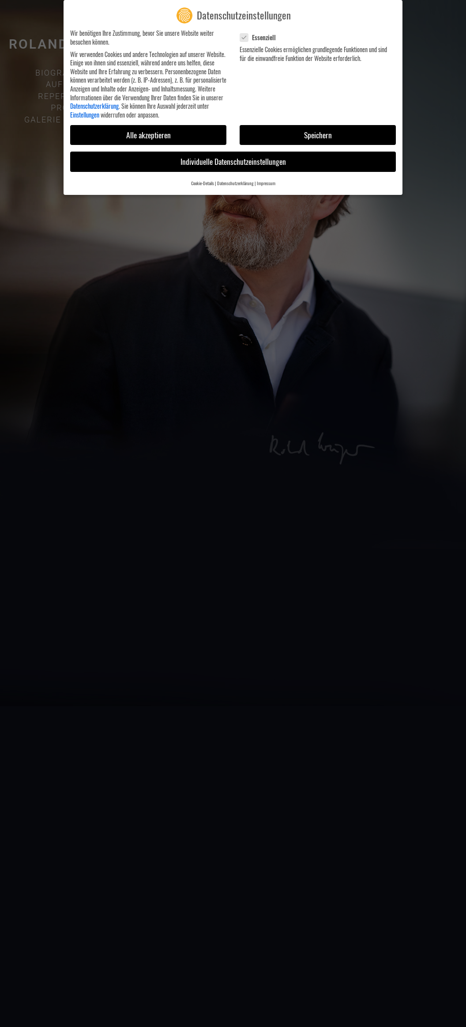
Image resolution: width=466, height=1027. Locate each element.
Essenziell (261, 36)
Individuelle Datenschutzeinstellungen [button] (233, 160)
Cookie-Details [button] (202, 182)
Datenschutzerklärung (94, 105)
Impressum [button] (266, 182)
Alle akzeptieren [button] (148, 134)
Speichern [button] (318, 134)
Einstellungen (84, 113)
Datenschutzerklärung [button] (235, 182)
